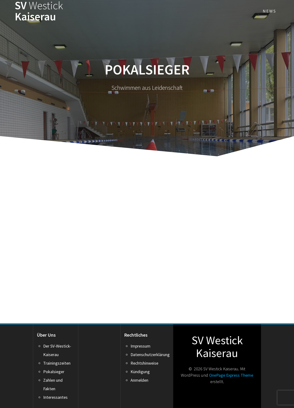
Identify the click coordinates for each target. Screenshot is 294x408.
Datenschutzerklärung (150, 354)
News (269, 11)
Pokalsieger (53, 371)
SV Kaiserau (39, 11)
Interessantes (55, 397)
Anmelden (139, 380)
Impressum (140, 346)
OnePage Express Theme (231, 375)
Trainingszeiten (56, 363)
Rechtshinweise (144, 363)
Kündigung (140, 371)
